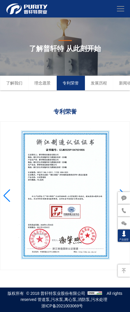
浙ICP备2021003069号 (62, 306)
